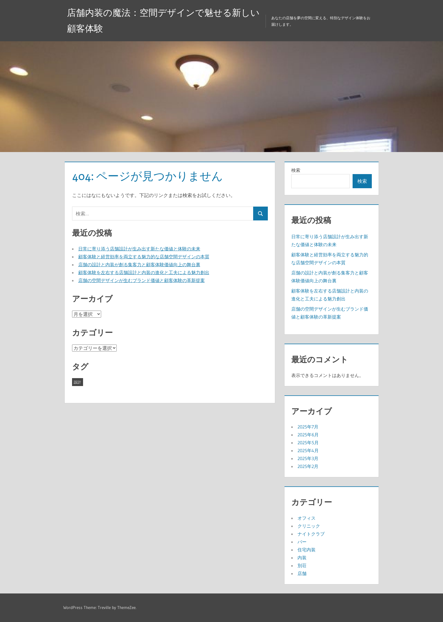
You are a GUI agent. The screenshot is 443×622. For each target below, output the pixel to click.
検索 (295, 170)
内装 (302, 557)
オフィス (306, 518)
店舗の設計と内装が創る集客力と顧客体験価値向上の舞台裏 (139, 264)
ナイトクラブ (311, 534)
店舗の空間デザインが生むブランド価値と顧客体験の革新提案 (141, 280)
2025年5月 (308, 442)
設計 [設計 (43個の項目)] (77, 382)
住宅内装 (306, 549)
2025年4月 (308, 450)
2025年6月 (308, 434)
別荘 (302, 565)
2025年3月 (307, 458)
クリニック (308, 526)
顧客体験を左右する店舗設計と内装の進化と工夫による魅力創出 (143, 272)
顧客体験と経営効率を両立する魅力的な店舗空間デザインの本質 (143, 256)
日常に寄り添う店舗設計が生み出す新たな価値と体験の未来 (139, 249)
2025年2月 (307, 466)
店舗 (302, 573)
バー (302, 542)
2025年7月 (307, 427)
